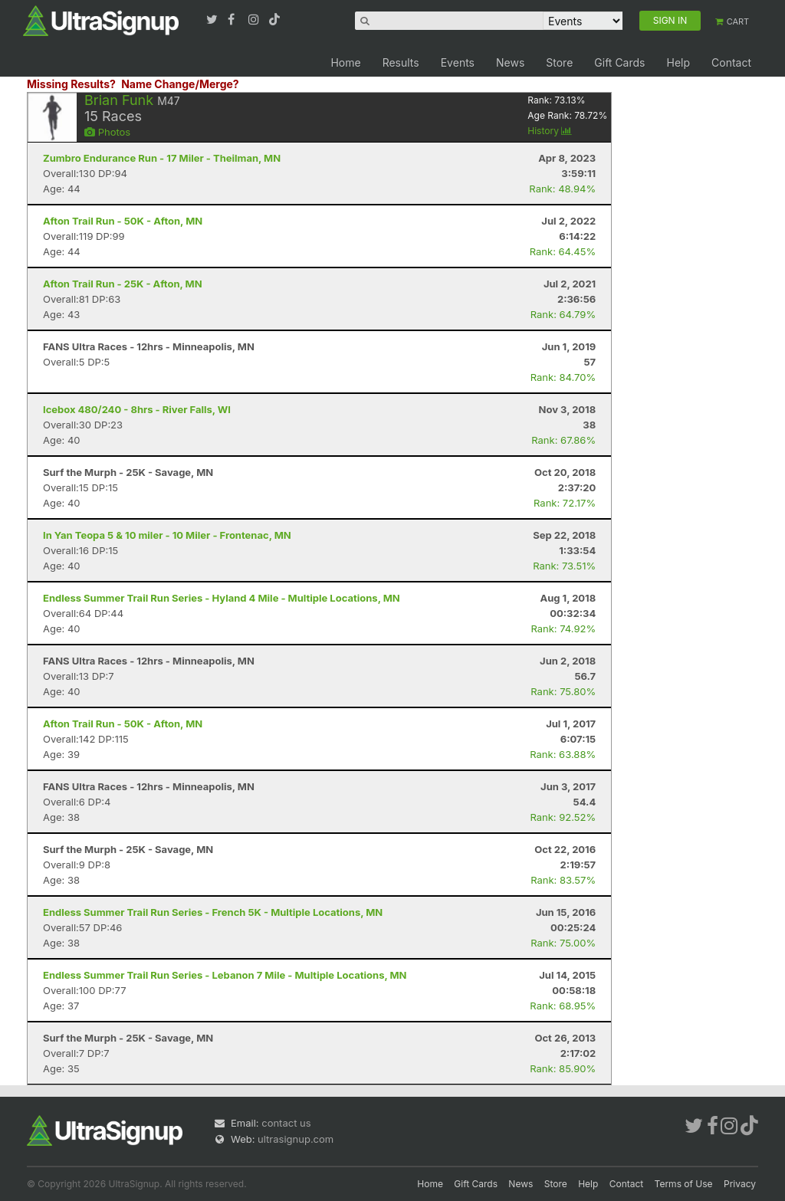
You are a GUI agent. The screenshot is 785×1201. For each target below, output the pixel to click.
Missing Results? (71, 83)
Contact (731, 62)
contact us (285, 1123)
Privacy (740, 1184)
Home (345, 62)
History (549, 130)
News (510, 62)
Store (559, 62)
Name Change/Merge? (180, 83)
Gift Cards (619, 62)
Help (678, 62)
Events (458, 62)
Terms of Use (684, 1184)
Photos (107, 132)
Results (401, 62)
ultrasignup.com (295, 1139)
